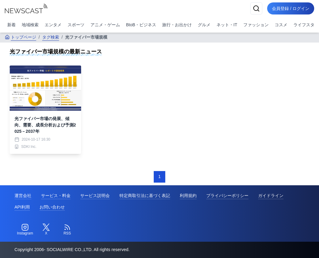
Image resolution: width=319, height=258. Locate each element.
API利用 (22, 207)
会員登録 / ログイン (290, 8)
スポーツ (76, 24)
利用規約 (188, 195)
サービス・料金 (56, 195)
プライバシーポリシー (227, 195)
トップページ (20, 37)
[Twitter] (46, 229)
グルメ (204, 24)
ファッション (256, 24)
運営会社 (22, 195)
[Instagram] (25, 229)
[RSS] (67, 229)
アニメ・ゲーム (105, 24)
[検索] (256, 8)
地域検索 (30, 24)
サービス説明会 (95, 195)
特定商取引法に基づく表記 (144, 195)
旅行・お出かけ (177, 24)
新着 (11, 24)
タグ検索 (50, 37)
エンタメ (53, 24)
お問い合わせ (52, 207)
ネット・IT (226, 24)
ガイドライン (270, 195)
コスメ (281, 24)
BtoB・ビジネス (141, 24)
